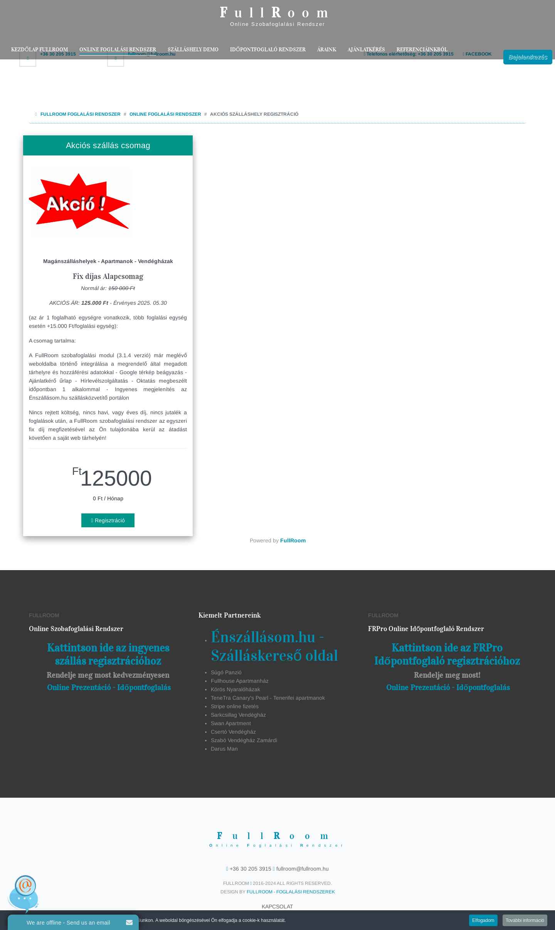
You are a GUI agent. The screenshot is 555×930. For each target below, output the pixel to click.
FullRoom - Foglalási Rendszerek (291, 892)
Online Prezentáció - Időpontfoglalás (108, 687)
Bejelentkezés (527, 57)
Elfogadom (483, 921)
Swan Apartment (231, 723)
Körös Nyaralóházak (235, 689)
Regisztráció (107, 520)
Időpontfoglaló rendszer (268, 49)
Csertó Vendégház (233, 732)
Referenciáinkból (422, 49)
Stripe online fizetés (235, 706)
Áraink (326, 49)
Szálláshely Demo (193, 49)
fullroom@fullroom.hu (302, 869)
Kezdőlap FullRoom (39, 49)
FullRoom (293, 540)
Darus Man (224, 749)
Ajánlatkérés (366, 49)
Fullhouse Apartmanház (240, 681)
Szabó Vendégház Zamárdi (244, 740)
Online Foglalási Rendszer (117, 49)
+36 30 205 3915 (250, 869)
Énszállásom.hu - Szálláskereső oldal (274, 646)
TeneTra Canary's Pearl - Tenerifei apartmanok (268, 698)
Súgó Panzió (226, 672)
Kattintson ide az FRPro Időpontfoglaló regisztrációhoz (447, 654)
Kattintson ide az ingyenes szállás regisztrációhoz (108, 654)
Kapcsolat (277, 906)
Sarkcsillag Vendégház (238, 715)
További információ (525, 921)
